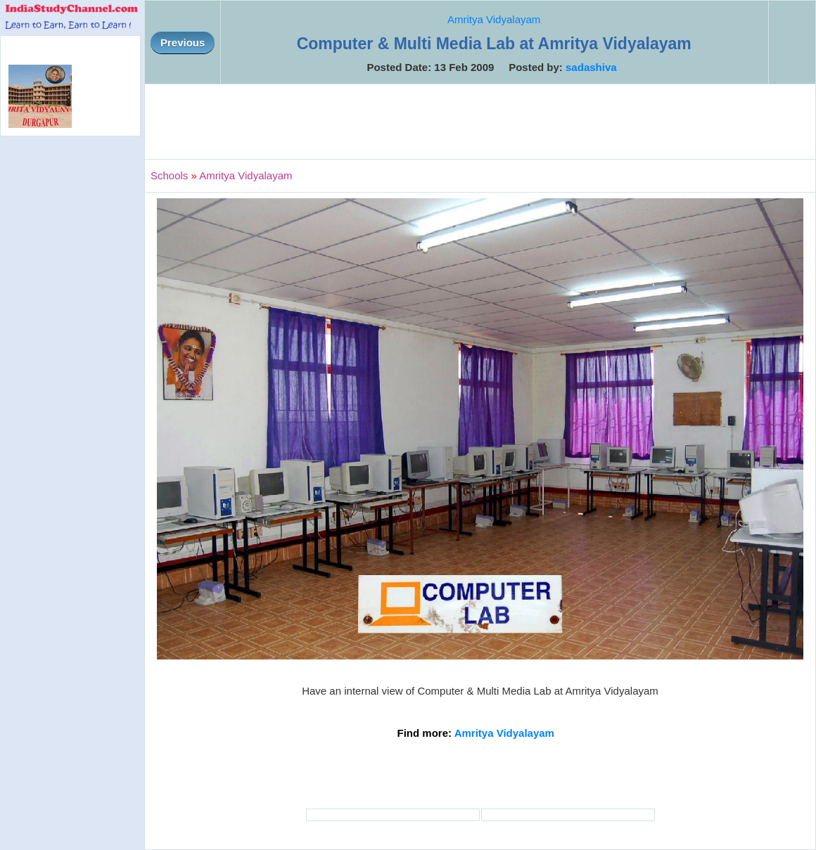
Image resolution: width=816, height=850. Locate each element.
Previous (182, 43)
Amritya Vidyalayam (493, 19)
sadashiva (591, 67)
